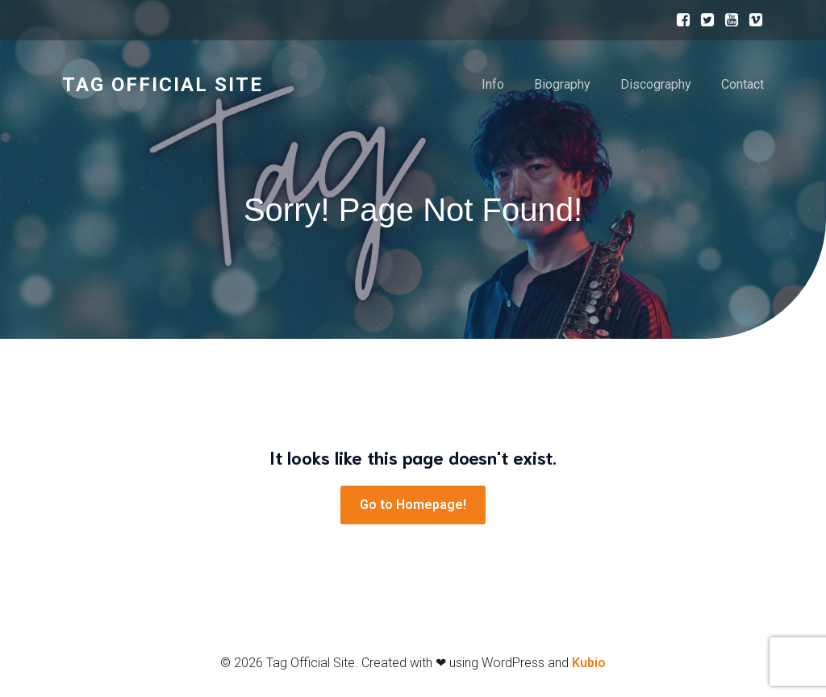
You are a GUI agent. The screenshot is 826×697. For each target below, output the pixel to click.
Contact (742, 84)
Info (493, 84)
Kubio (589, 662)
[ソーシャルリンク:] (679, 20)
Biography (562, 84)
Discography (655, 84)
